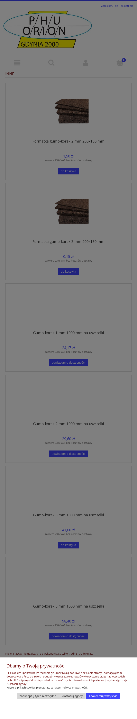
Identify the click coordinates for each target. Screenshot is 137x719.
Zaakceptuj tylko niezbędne (37, 696)
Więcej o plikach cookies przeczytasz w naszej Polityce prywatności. (47, 687)
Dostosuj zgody (72, 696)
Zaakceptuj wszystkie (103, 696)
